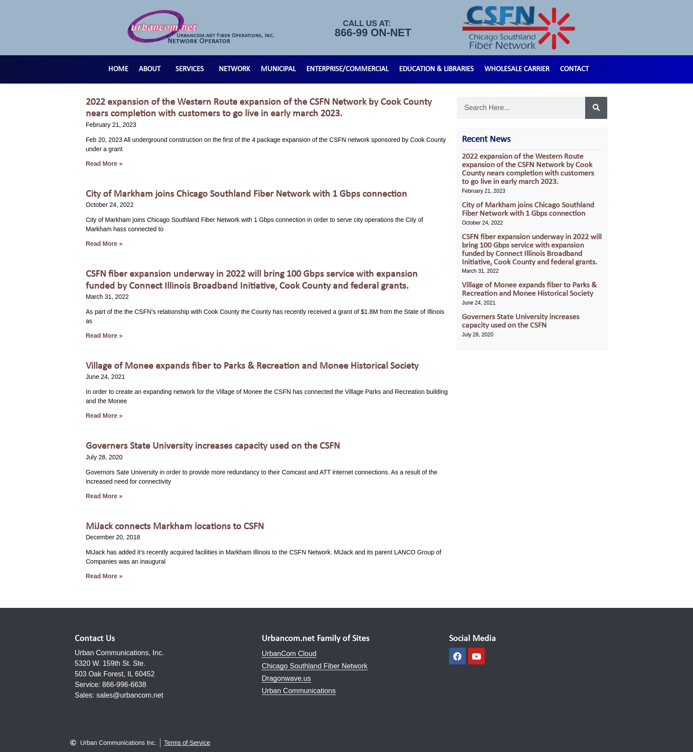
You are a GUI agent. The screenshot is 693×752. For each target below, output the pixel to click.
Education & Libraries (436, 69)
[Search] (596, 108)
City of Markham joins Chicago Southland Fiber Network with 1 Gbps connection (246, 194)
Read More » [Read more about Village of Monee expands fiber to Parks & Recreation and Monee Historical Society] (104, 415)
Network (234, 69)
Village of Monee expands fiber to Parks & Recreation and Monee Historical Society (252, 366)
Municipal (278, 69)
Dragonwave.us (286, 678)
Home (118, 69)
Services (191, 69)
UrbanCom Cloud (289, 653)
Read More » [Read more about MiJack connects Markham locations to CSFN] (104, 576)
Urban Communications (298, 691)
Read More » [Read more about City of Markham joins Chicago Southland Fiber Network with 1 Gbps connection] (104, 243)
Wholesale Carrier (516, 69)
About (152, 69)
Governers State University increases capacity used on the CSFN (213, 446)
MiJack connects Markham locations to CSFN (175, 527)
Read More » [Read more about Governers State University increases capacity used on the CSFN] (104, 496)
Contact (574, 69)
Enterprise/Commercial (347, 69)
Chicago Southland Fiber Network (314, 666)
